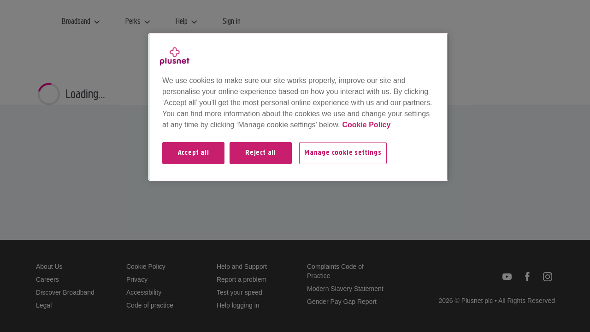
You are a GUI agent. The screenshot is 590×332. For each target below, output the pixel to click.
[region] (298, 107)
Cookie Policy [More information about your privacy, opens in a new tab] (366, 125)
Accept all (193, 153)
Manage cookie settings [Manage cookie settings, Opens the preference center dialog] (343, 153)
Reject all (260, 153)
